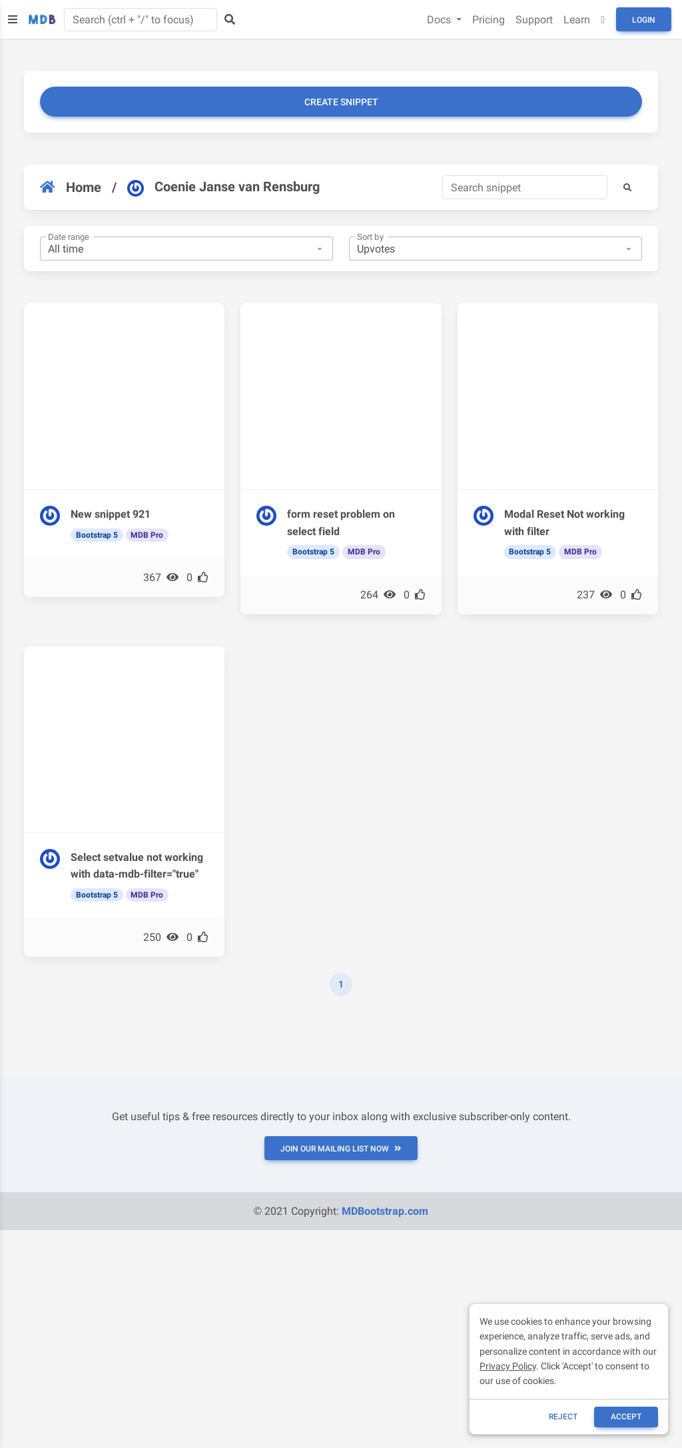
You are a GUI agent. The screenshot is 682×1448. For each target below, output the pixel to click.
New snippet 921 (111, 514)
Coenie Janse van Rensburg (223, 187)
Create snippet (341, 102)
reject (563, 1416)
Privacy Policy (508, 1366)
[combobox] (186, 249)
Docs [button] (440, 19)
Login (643, 20)
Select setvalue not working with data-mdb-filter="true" (137, 866)
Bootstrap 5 (97, 535)
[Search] (524, 187)
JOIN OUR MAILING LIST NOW (341, 1148)
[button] (627, 187)
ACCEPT (626, 1416)
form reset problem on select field (341, 523)
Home (70, 187)
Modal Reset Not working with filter (564, 523)
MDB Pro (147, 535)
